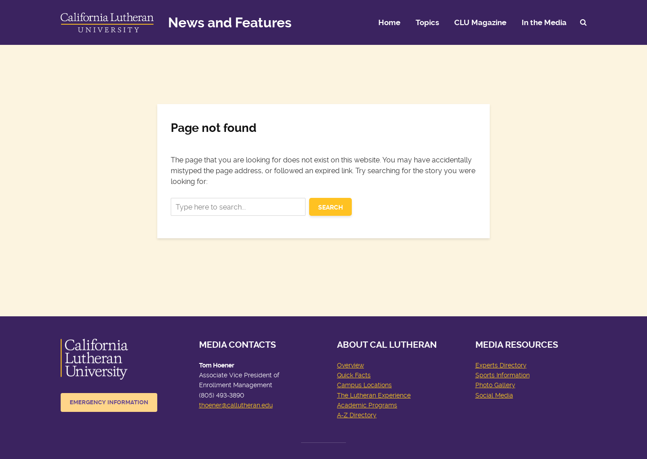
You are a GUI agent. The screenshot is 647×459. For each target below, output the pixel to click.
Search (330, 207)
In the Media (544, 22)
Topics (427, 22)
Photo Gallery (495, 385)
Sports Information (502, 375)
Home (389, 22)
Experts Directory (501, 365)
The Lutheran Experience (374, 395)
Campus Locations (364, 385)
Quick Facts (354, 375)
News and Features (230, 23)
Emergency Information (109, 402)
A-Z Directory (357, 415)
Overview (350, 365)
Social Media (494, 395)
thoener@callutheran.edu (236, 405)
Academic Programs (367, 405)
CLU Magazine (480, 22)
